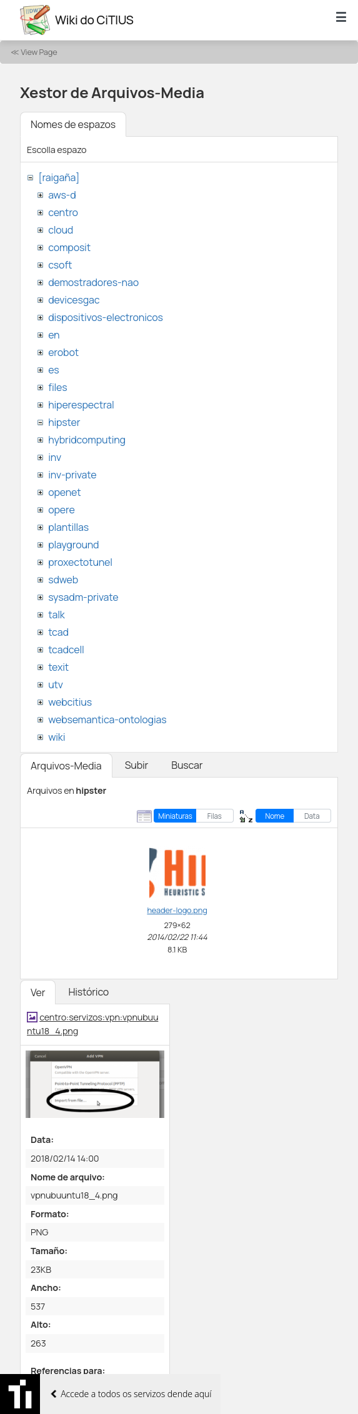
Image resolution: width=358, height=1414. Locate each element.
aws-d (62, 195)
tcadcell (66, 649)
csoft (60, 265)
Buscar (186, 765)
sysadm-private (83, 597)
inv (54, 457)
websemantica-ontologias (107, 719)
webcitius (70, 702)
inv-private (72, 475)
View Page (39, 51)
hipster (64, 422)
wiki (56, 737)
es (53, 370)
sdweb (63, 579)
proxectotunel (80, 562)
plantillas (68, 527)
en (53, 335)
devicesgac (73, 300)
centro (63, 212)
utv (55, 684)
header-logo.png (177, 910)
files (57, 387)
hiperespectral (81, 405)
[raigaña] (58, 177)
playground (73, 544)
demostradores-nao (93, 282)
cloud (60, 230)
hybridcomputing (87, 440)
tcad (58, 632)
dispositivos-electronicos (105, 317)
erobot (63, 352)
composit (69, 247)
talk (56, 614)
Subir (137, 765)
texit (58, 667)
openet (64, 492)
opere (61, 510)
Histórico (88, 992)
